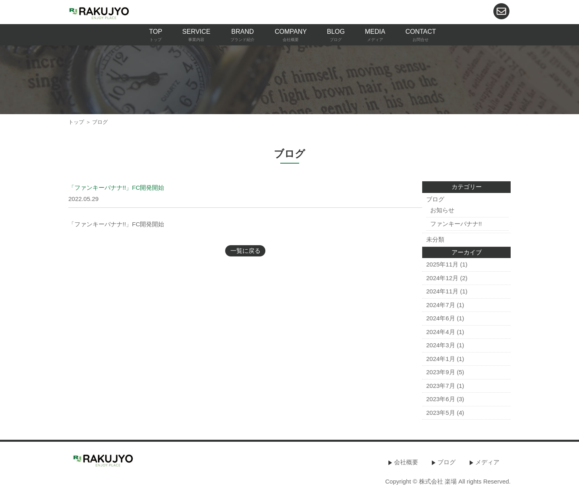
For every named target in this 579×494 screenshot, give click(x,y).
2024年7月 (440, 304)
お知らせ (442, 210)
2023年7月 (440, 385)
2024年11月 (442, 291)
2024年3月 (440, 345)
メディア (487, 462)
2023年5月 (440, 412)
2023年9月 (440, 372)
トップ (76, 122)
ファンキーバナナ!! (456, 223)
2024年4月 (440, 331)
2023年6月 (440, 399)
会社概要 (406, 462)
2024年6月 (440, 318)
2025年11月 (442, 264)
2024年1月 (440, 358)
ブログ (435, 199)
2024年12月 (442, 278)
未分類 (435, 239)
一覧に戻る (245, 250)
